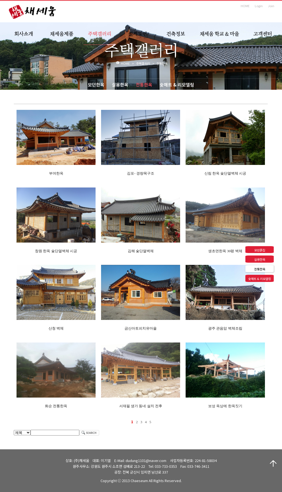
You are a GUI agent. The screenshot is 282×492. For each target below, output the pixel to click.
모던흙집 (259, 250)
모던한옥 (96, 84)
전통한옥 (144, 84)
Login (259, 6)
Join (271, 6)
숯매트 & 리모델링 (177, 84)
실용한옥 (120, 84)
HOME (245, 6)
